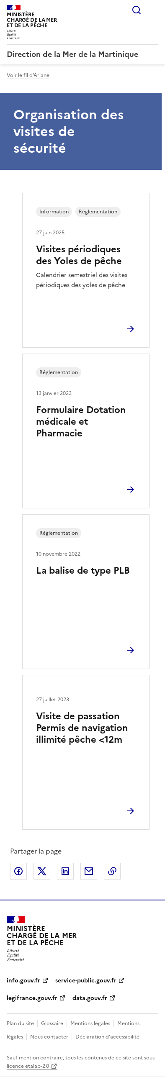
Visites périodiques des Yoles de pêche (79, 255)
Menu (153, 10)
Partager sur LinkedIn (65, 871)
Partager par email (88, 871)
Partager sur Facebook (18, 871)
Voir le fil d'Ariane (28, 75)
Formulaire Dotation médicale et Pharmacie (81, 421)
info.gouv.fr (23, 980)
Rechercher (136, 10)
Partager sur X (42, 871)
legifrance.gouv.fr (32, 998)
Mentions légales (90, 1023)
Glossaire (52, 1023)
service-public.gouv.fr (85, 980)
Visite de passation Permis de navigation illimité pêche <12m (82, 727)
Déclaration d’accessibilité (107, 1037)
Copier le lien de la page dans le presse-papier (112, 871)
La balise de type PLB (83, 570)
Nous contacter (49, 1037)
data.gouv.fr (89, 998)
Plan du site (20, 1023)
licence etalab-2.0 (28, 1066)
